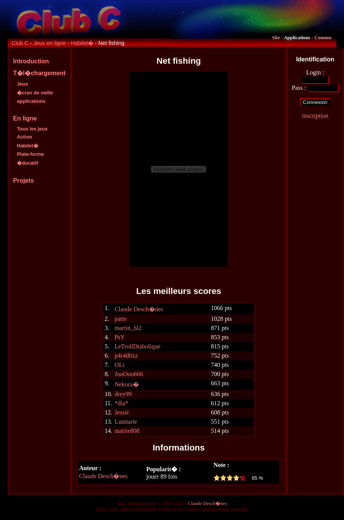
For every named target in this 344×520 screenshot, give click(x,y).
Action (24, 137)
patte (120, 318)
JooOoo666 (128, 374)
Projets (23, 180)
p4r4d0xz (125, 355)
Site (276, 37)
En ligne (25, 118)
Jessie (121, 412)
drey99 (122, 394)
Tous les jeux (32, 129)
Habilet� (82, 43)
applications (31, 101)
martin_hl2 (127, 328)
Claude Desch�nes (138, 309)
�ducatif (27, 163)
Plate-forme (30, 154)
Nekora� (126, 384)
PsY (119, 337)
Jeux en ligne (49, 43)
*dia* (121, 403)
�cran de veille (35, 93)
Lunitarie (125, 421)
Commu (322, 37)
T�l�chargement (39, 73)
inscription (315, 115)
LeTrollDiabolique (137, 346)
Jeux (22, 84)
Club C (20, 43)
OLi (119, 365)
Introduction (31, 61)
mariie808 (126, 431)
